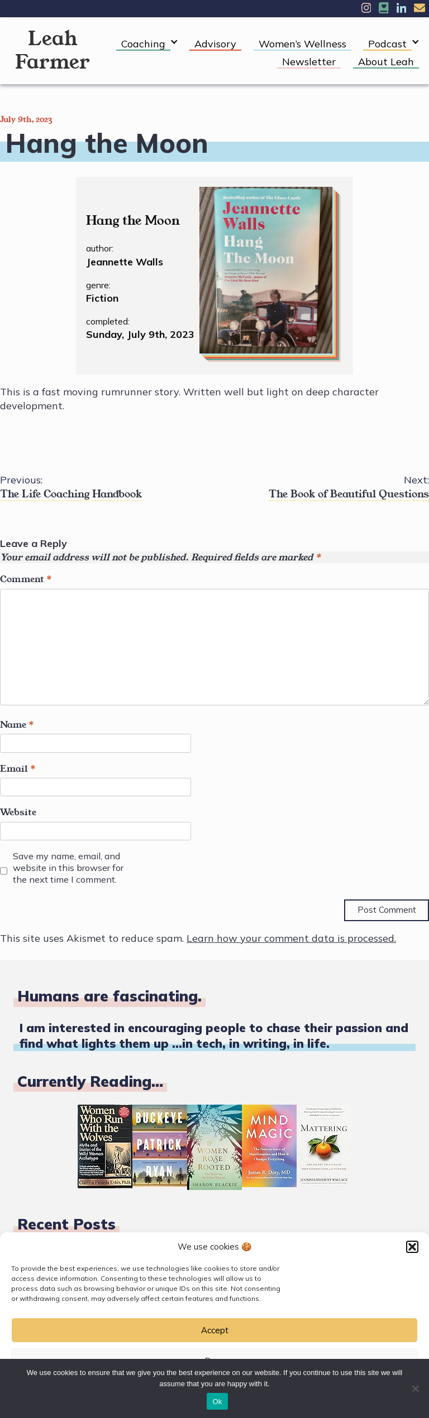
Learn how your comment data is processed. (291, 938)
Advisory (215, 43)
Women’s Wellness (302, 43)
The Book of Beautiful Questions (321, 487)
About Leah (386, 61)
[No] (415, 1388)
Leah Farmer (52, 50)
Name (17, 725)
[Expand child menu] (174, 42)
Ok (217, 1401)
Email (18, 769)
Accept (214, 1330)
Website (18, 812)
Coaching (143, 43)
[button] (412, 1246)
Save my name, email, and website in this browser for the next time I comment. (68, 867)
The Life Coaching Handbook (107, 487)
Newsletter (309, 61)
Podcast (387, 43)
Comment (26, 579)
